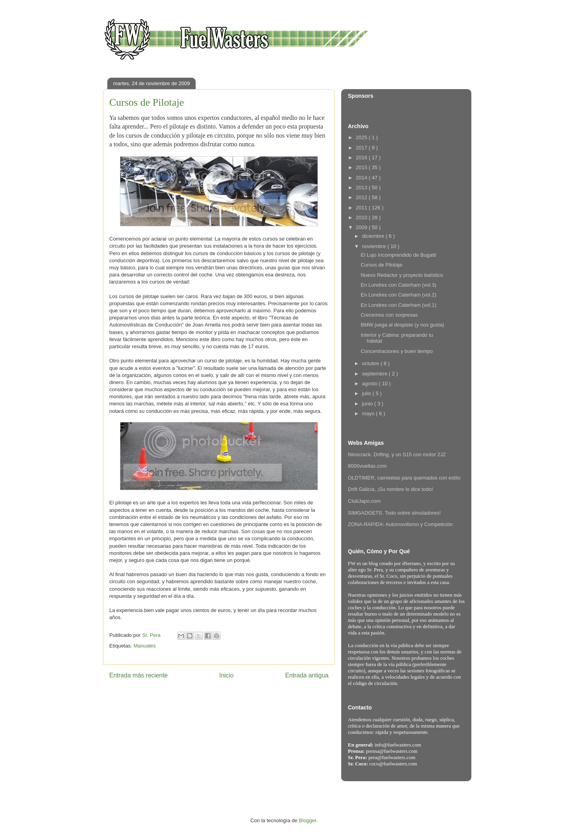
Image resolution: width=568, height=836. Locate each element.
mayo (369, 413)
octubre (371, 363)
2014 (362, 178)
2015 (362, 167)
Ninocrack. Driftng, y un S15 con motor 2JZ (397, 454)
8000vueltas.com (367, 466)
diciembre (374, 236)
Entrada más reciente (138, 675)
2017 (362, 148)
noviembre (374, 246)
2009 (362, 227)
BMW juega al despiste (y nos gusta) (402, 325)
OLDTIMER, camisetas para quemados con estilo (404, 478)
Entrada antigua (307, 675)
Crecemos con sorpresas (389, 315)
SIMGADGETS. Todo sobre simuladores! (394, 513)
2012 (362, 197)
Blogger (307, 820)
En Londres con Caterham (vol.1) (398, 305)
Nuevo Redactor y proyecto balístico (402, 275)
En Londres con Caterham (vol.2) (398, 295)
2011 (362, 208)
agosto (370, 383)
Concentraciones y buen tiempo (397, 351)
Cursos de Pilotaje (381, 265)
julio (367, 393)
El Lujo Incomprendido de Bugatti (398, 255)
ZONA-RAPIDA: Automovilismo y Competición (400, 524)
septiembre (375, 374)
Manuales (144, 646)
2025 (362, 137)
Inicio (226, 675)
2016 (362, 157)
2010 (362, 217)
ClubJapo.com (364, 501)
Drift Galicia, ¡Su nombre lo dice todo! (390, 489)
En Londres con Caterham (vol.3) (398, 285)
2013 (362, 187)
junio (368, 404)
